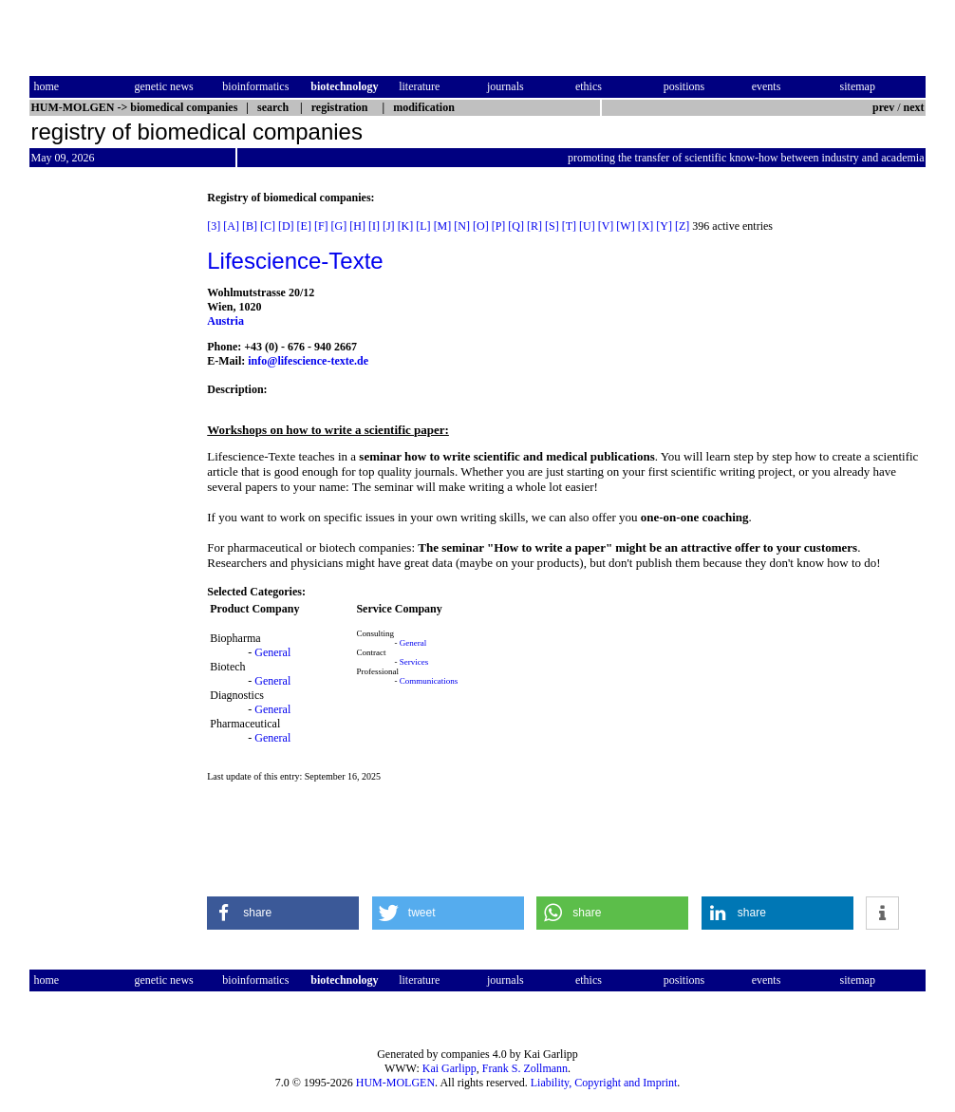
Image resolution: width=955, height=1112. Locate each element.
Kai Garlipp (449, 1068)
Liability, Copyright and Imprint (604, 1082)
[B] (249, 226)
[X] (646, 226)
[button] (283, 913)
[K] (406, 226)
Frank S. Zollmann (525, 1068)
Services (414, 662)
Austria (225, 321)
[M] (443, 226)
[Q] (516, 226)
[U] (587, 226)
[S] (552, 226)
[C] (267, 226)
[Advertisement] (109, 476)
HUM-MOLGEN (395, 1082)
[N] (462, 226)
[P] (499, 226)
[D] (286, 226)
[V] (606, 226)
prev (883, 107)
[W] (625, 226)
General (272, 652)
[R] (534, 226)
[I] (374, 226)
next (914, 107)
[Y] (664, 226)
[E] (304, 226)
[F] (321, 226)
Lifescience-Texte (295, 260)
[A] (231, 226)
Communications (429, 681)
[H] (357, 226)
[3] (213, 226)
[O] (481, 226)
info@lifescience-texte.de (308, 361)
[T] (569, 226)
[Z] (682, 226)
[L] (423, 226)
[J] (389, 226)
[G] (339, 226)
